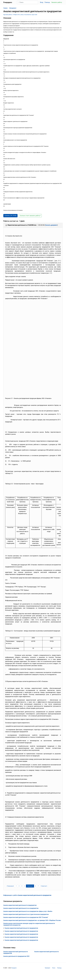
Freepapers (14, 968)
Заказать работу (56, 2)
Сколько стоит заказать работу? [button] (30, 215)
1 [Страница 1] (16, 886)
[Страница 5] (30, 886)
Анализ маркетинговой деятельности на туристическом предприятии (26, 914)
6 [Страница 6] (35, 886)
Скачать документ (51, 225)
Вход (41, 2)
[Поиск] (27, 2)
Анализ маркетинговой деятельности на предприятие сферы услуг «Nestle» (27, 911)
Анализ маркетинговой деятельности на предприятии (20, 908)
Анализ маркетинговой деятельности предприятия (20, 905)
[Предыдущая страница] (10, 886)
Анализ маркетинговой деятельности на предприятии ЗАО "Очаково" (25, 917)
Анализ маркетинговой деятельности (46, 951)
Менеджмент (12, 8)
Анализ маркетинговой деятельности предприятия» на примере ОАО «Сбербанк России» (32, 920)
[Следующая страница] (44, 886)
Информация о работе (27, 895)
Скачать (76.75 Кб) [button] (10, 215)
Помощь (47, 2)
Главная (5, 8)
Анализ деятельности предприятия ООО (16, 956)
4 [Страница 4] (24, 886)
